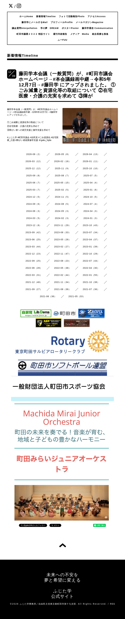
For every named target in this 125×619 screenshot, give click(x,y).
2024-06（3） (34, 211)
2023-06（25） (34, 239)
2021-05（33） (77, 296)
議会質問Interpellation (24, 28)
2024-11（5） (62, 197)
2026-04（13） (91, 154)
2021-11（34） (62, 282)
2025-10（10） (91, 168)
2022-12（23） (34, 253)
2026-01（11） (91, 161)
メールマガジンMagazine (89, 22)
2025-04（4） (91, 182)
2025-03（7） (34, 190)
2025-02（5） (62, 190)
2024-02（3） (62, 218)
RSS (112, 604)
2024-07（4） (91, 204)
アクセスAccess (97, 16)
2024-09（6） (34, 204)
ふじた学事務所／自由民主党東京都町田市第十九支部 (48, 604)
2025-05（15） (62, 182)
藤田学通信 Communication (97, 28)
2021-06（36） (48, 296)
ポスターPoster (70, 28)
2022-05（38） (62, 268)
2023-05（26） (62, 239)
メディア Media (79, 34)
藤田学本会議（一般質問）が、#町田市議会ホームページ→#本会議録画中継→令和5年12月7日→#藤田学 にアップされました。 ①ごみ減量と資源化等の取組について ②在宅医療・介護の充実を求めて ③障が (67, 84)
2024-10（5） (91, 197)
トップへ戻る (62, 545)
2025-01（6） (91, 190)
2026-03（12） (34, 161)
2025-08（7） (62, 175)
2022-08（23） (62, 261)
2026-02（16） (62, 161)
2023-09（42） (34, 232)
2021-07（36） (91, 289)
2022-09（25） (34, 261)
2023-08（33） (62, 232)
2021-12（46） (34, 282)
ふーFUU (62, 40)
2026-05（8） (62, 154)
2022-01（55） (91, 275)
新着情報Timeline (46, 16)
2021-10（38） (91, 282)
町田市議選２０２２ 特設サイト (33, 34)
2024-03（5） (34, 218)
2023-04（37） (91, 239)
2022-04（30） (91, 268)
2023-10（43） (91, 225)
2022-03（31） (34, 275)
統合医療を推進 (100, 34)
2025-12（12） (34, 168)
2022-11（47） (62, 253)
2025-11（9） (62, 168)
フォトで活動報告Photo (72, 16)
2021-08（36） (62, 289)
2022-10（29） (91, 253)
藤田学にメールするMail (35, 22)
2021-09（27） (34, 289)
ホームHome (26, 16)
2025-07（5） (91, 175)
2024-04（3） (91, 211)
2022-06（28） (34, 268)
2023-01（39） (91, 246)
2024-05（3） (62, 211)
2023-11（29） (62, 225)
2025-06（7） (34, 182)
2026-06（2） (34, 154)
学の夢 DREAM (49, 28)
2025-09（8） (34, 175)
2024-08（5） (62, 204)
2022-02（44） (62, 275)
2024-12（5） (34, 197)
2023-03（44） (34, 246)
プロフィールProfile (62, 22)
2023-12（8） (34, 225)
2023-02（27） (62, 246)
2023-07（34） (91, 232)
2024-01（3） (91, 218)
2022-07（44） (91, 261)
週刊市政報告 (60, 34)
